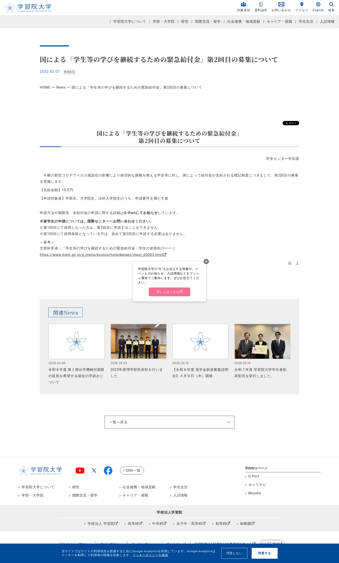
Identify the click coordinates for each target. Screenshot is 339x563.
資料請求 (260, 7)
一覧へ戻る (118, 422)
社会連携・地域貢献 (243, 21)
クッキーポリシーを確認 (150, 555)
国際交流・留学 (208, 21)
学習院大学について (129, 21)
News (61, 87)
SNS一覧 (133, 470)
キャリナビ (257, 485)
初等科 (221, 524)
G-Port (253, 476)
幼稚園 (245, 524)
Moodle (254, 493)
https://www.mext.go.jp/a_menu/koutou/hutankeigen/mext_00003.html (101, 255)
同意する (264, 553)
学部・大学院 (164, 21)
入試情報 (327, 21)
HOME (45, 87)
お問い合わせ (281, 7)
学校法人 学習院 (101, 524)
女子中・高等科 (189, 524)
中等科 (157, 524)
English (318, 7)
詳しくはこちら (168, 291)
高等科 (133, 524)
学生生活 (306, 21)
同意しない (234, 553)
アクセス (301, 7)
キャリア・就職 (280, 21)
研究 (185, 21)
